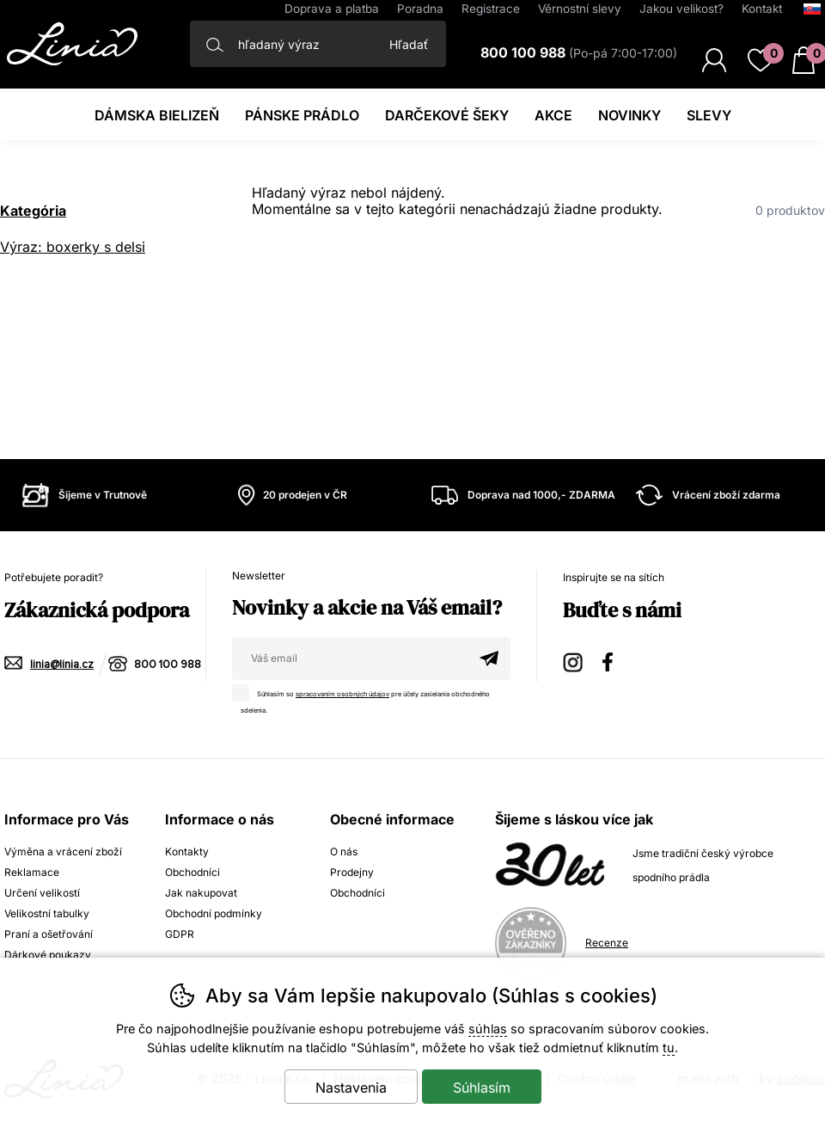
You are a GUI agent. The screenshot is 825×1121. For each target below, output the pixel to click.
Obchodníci (192, 872)
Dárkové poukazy (47, 954)
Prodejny (352, 872)
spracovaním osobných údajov (342, 694)
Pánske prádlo (302, 115)
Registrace (490, 8)
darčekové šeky (447, 115)
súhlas (487, 1028)
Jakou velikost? (681, 8)
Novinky (629, 115)
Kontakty (187, 851)
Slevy (709, 115)
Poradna (420, 8)
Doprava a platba (331, 8)
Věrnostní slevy (579, 8)
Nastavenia (351, 1087)
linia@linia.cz (62, 665)
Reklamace (31, 872)
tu (669, 1047)
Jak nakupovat (201, 892)
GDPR (179, 934)
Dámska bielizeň (157, 115)
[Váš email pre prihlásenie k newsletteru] (350, 658)
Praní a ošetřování (48, 934)
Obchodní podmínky (213, 913)
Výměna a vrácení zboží (63, 851)
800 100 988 (167, 665)
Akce (553, 115)
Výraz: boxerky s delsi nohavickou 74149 (72, 249)
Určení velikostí (42, 892)
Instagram (574, 659)
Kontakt (762, 8)
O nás (344, 851)
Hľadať (408, 44)
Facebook (613, 659)
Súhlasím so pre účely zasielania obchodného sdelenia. (365, 699)
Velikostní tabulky (46, 913)
